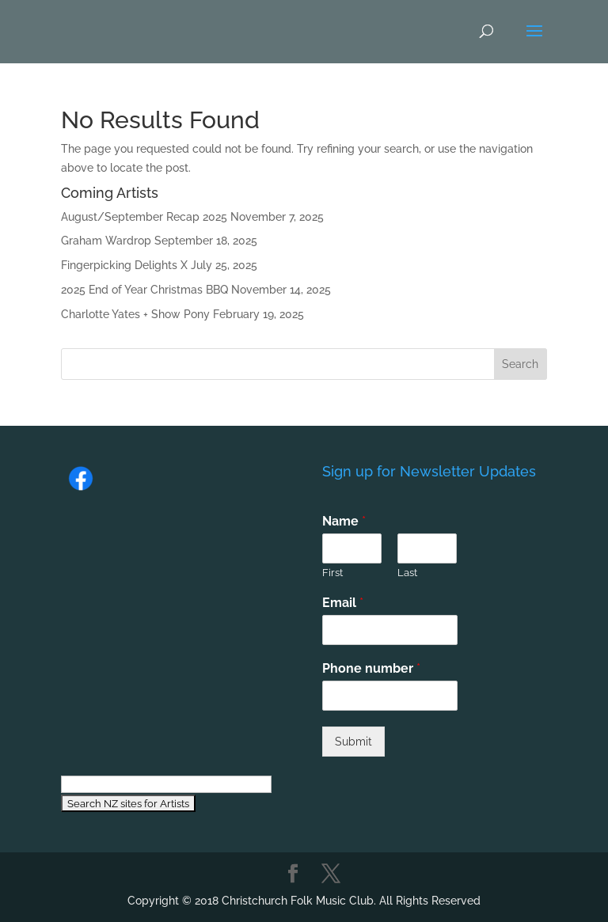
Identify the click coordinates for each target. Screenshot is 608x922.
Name (344, 521)
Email (342, 602)
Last (407, 573)
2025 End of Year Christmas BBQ (144, 289)
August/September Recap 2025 (144, 217)
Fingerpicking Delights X (124, 265)
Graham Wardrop (106, 240)
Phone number (371, 668)
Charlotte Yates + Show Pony (135, 314)
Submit (353, 741)
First (332, 573)
